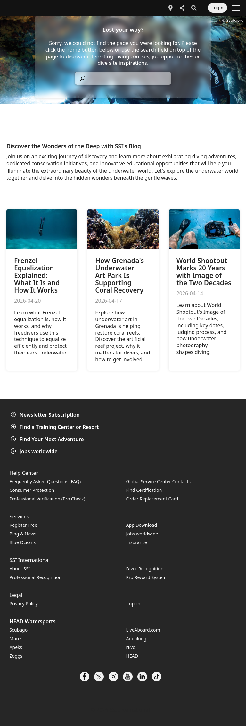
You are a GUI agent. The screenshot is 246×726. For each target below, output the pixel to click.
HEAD (132, 656)
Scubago (19, 630)
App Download (141, 525)
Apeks (16, 647)
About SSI (20, 569)
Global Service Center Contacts (158, 481)
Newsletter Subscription (46, 414)
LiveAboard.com (143, 630)
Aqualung (136, 639)
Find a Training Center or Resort (55, 427)
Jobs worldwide (35, 451)
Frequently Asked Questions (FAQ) (45, 481)
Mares (16, 639)
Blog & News (23, 534)
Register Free (23, 525)
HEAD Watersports (33, 621)
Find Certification (144, 490)
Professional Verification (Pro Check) (47, 499)
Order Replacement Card (152, 499)
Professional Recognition (36, 577)
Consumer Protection (32, 490)
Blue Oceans (23, 542)
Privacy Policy (24, 604)
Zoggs (16, 656)
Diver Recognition (145, 569)
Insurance (136, 542)
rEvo (130, 647)
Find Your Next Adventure (48, 439)
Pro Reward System (146, 577)
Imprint (134, 604)
